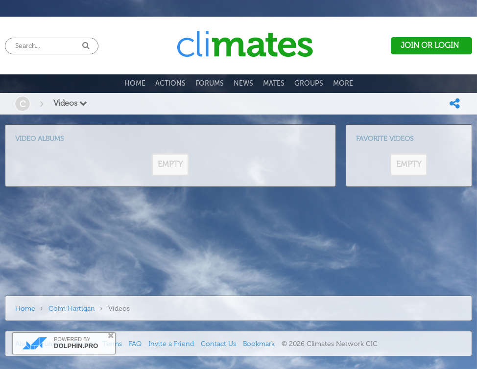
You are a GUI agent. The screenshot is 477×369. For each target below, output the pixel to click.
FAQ (135, 344)
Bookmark (259, 344)
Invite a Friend (171, 344)
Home (25, 308)
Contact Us (218, 344)
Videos (70, 103)
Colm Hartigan (71, 308)
